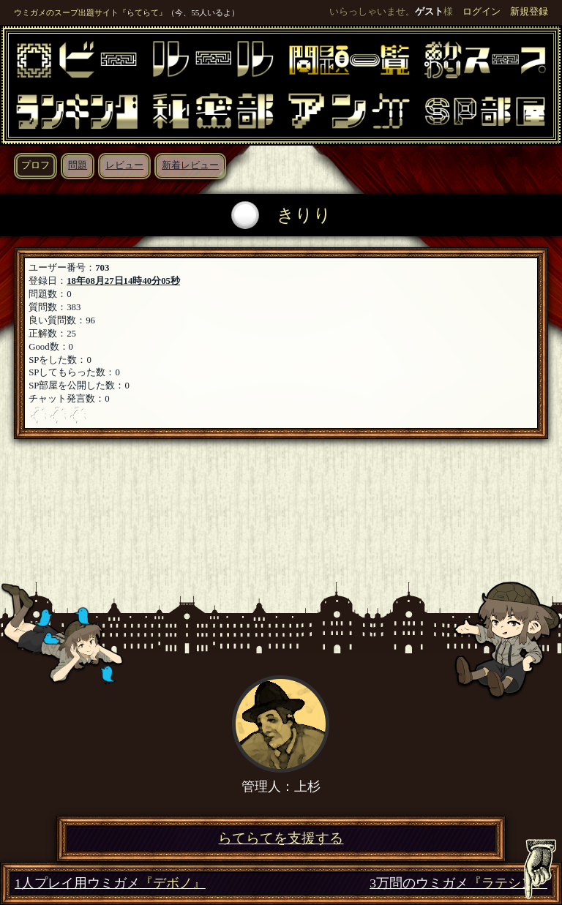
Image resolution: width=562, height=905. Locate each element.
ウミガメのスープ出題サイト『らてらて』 (90, 12)
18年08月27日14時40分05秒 (123, 281)
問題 (77, 165)
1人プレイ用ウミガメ (110, 883)
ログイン (481, 12)
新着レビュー (190, 165)
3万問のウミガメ (458, 883)
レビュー (124, 165)
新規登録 (529, 12)
